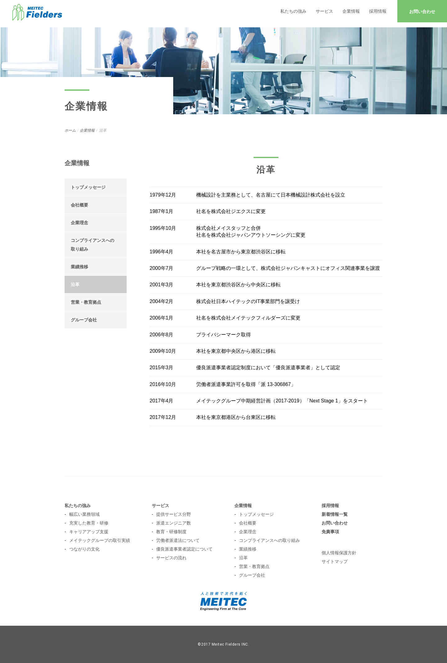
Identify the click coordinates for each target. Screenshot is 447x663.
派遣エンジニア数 (173, 522)
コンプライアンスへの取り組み (269, 540)
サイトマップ (335, 561)
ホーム (70, 130)
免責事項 (330, 531)
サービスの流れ (171, 557)
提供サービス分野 (173, 514)
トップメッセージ (88, 187)
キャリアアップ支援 (88, 531)
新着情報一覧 (335, 514)
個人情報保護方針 (339, 552)
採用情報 (377, 11)
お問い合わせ (422, 11)
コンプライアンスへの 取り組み (92, 245)
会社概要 (79, 204)
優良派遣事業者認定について (184, 549)
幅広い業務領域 (84, 514)
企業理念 (79, 222)
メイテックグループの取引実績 (99, 540)
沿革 (75, 284)
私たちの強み (293, 11)
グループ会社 (84, 319)
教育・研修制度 (171, 531)
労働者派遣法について (178, 540)
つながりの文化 (84, 549)
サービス (324, 11)
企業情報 (351, 11)
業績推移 (79, 266)
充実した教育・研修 (88, 522)
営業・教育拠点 (86, 302)
